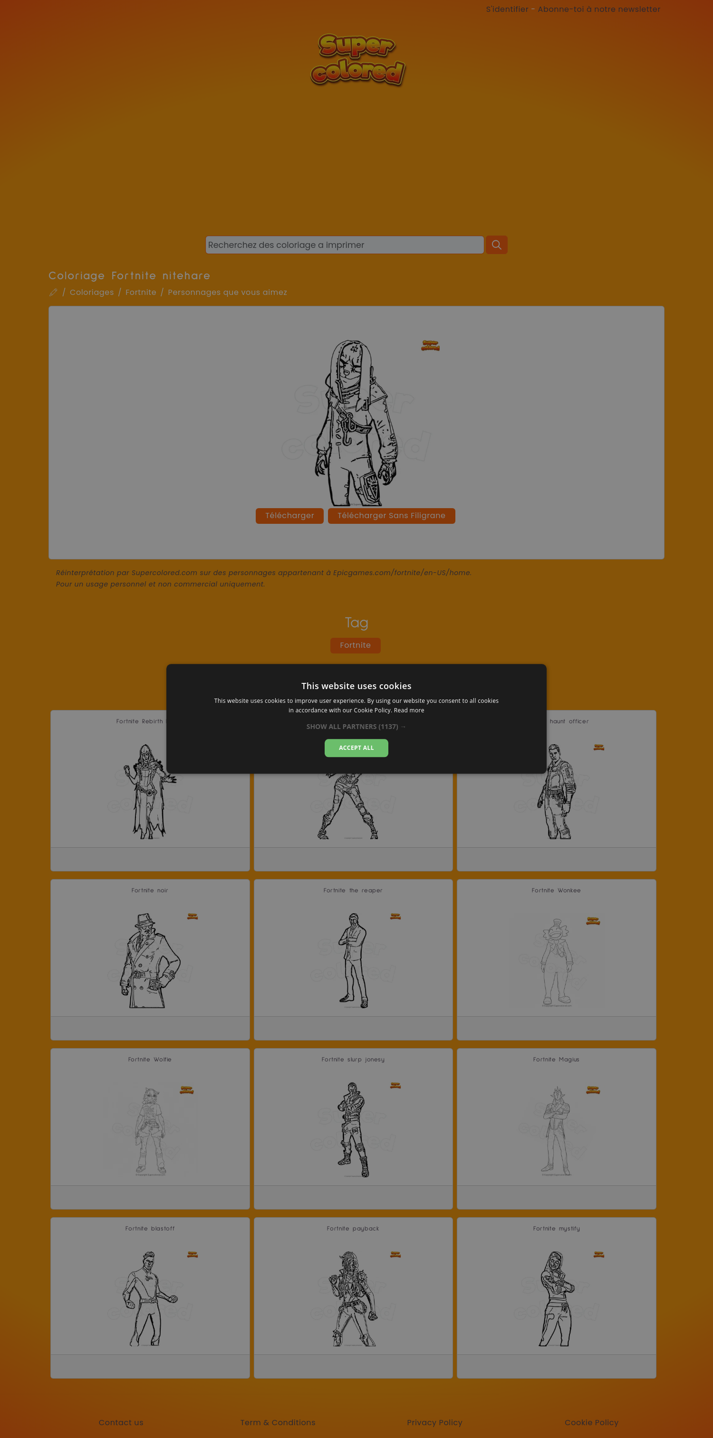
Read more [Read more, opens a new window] (409, 711)
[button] (357, 726)
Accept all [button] (356, 748)
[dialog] (356, 719)
